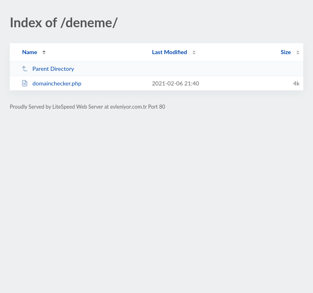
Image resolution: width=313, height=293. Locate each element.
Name (29, 51)
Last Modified (169, 51)
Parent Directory (47, 68)
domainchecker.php (51, 83)
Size (286, 51)
